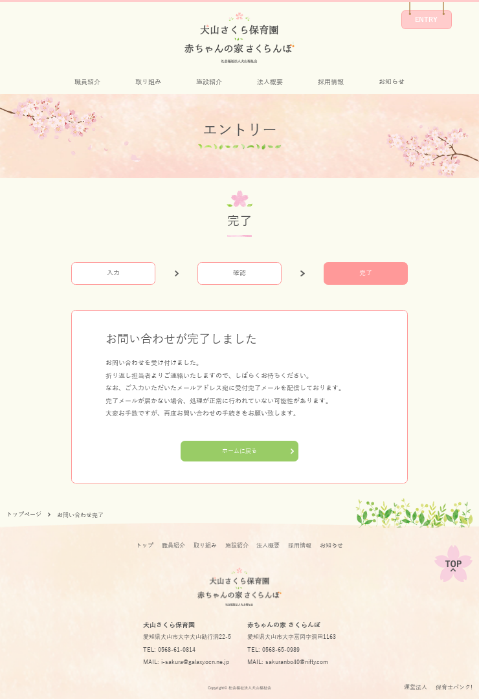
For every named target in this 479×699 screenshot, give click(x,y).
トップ (144, 545)
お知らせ (392, 81)
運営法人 (415, 687)
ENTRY (426, 19)
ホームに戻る (239, 451)
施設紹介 (209, 81)
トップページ (23, 514)
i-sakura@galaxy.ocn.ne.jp (195, 662)
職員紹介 (87, 81)
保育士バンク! (454, 687)
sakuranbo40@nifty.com (296, 662)
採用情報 (331, 81)
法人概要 (270, 81)
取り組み (148, 81)
